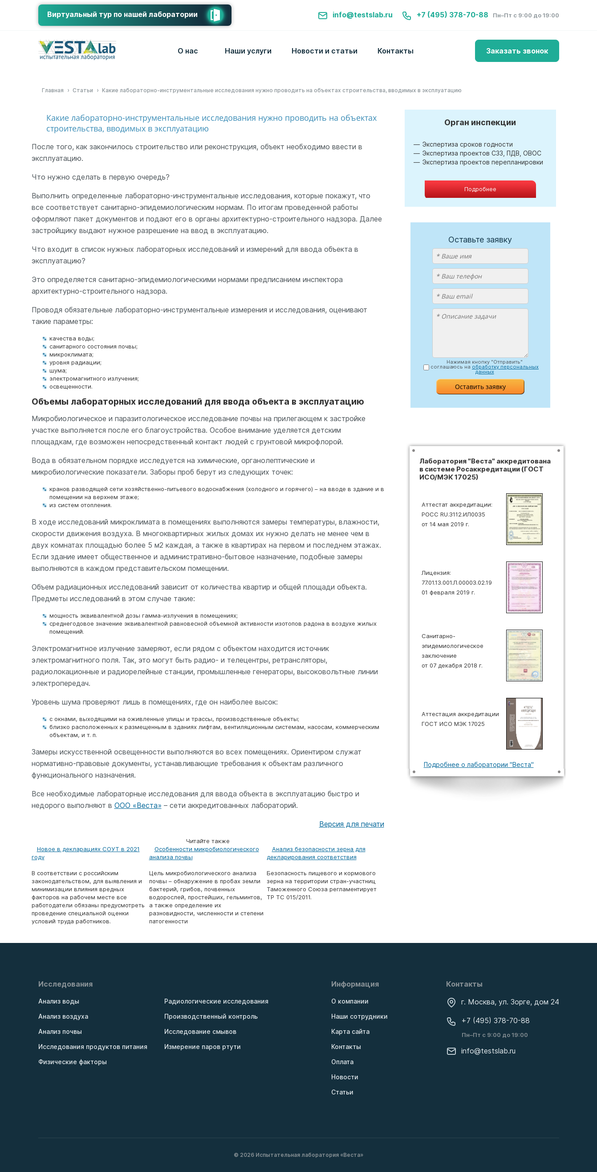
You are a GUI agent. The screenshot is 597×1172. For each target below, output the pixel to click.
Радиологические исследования (216, 1001)
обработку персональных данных (505, 369)
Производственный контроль (211, 1016)
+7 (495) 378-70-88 (445, 14)
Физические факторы (72, 1061)
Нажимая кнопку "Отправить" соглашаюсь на (484, 367)
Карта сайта (350, 1031)
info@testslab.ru (355, 14)
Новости (344, 1077)
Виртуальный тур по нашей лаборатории (139, 15)
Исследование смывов (200, 1031)
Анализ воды (58, 1001)
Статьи (342, 1092)
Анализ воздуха (63, 1016)
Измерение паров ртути (202, 1046)
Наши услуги (248, 50)
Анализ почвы (60, 1031)
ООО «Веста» (138, 805)
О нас (188, 50)
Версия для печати (351, 824)
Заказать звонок (517, 50)
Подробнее (480, 189)
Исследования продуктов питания (92, 1046)
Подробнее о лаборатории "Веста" (479, 764)
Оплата (342, 1061)
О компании (350, 1001)
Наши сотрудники (359, 1016)
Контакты (396, 50)
